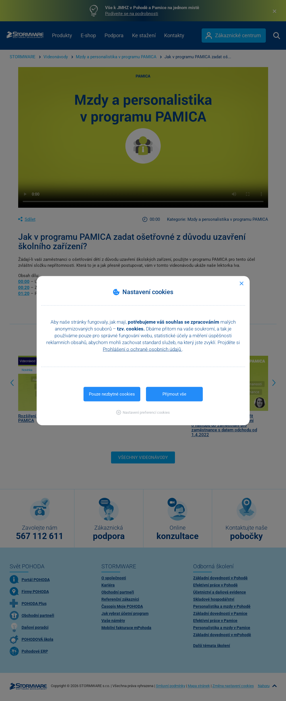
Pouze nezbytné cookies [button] (112, 393)
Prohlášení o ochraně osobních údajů (142, 349)
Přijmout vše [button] (174, 393)
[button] (143, 412)
